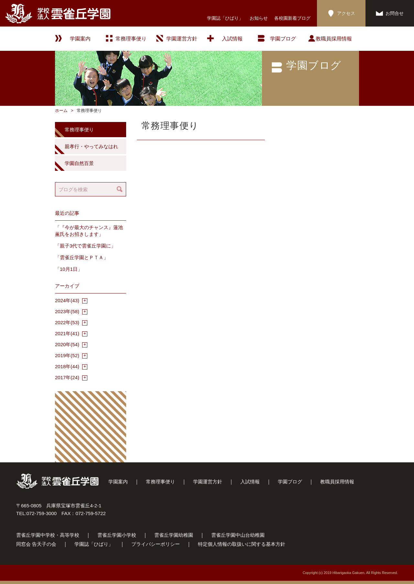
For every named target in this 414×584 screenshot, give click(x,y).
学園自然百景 (79, 163)
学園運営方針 (181, 38)
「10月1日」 (68, 269)
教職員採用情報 (334, 38)
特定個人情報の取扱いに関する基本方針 (241, 544)
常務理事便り (131, 38)
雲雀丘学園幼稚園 (173, 535)
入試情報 (232, 38)
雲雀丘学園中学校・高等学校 (47, 535)
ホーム (61, 110)
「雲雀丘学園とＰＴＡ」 (81, 257)
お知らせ (259, 18)
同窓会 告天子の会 (36, 544)
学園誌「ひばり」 (225, 18)
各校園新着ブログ (292, 18)
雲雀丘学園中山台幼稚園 (238, 535)
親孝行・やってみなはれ (91, 146)
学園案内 (118, 481)
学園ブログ (290, 481)
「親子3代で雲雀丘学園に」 (85, 245)
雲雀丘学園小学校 (116, 535)
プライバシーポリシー (155, 544)
